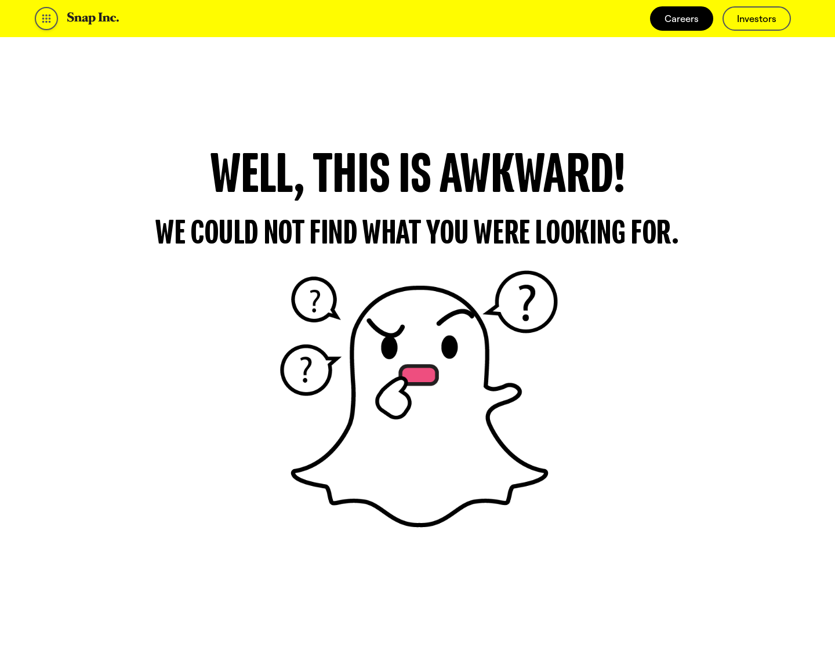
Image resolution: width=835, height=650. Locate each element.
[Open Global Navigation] (46, 18)
